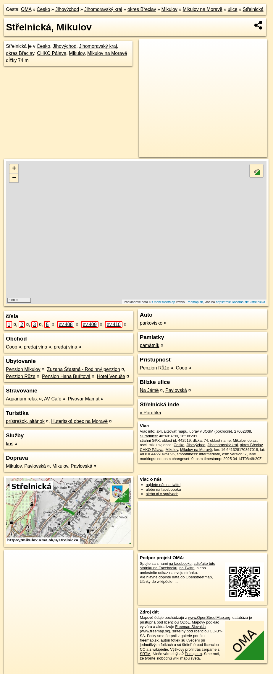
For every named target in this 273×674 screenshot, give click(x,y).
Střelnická (253, 9)
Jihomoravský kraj (103, 9)
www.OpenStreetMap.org (209, 617)
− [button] (14, 178)
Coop (11, 346)
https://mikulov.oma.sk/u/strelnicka (240, 302)
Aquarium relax (22, 398)
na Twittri (187, 568)
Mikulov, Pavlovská (26, 466)
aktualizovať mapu (171, 431)
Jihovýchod (67, 9)
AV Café (52, 398)
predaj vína (35, 346)
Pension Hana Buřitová (66, 376)
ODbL (185, 622)
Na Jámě (149, 390)
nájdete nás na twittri (163, 484)
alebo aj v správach (162, 494)
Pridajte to (193, 654)
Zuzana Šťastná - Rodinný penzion (83, 369)
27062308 (242, 431)
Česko (43, 9)
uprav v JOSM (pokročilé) (210, 431)
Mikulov (169, 9)
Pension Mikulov (23, 369)
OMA (26, 9)
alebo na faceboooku (163, 489)
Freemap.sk (194, 302)
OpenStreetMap (163, 302)
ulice (233, 9)
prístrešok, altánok (25, 421)
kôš (9, 443)
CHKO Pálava (52, 53)
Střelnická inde (159, 404)
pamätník (149, 345)
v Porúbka (150, 412)
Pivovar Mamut (84, 398)
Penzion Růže (20, 376)
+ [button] (14, 168)
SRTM (145, 654)
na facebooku (180, 563)
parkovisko (151, 322)
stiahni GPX (150, 440)
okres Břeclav (141, 9)
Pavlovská (176, 390)
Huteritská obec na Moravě (79, 421)
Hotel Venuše (111, 376)
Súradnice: (149, 436)
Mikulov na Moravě (202, 9)
